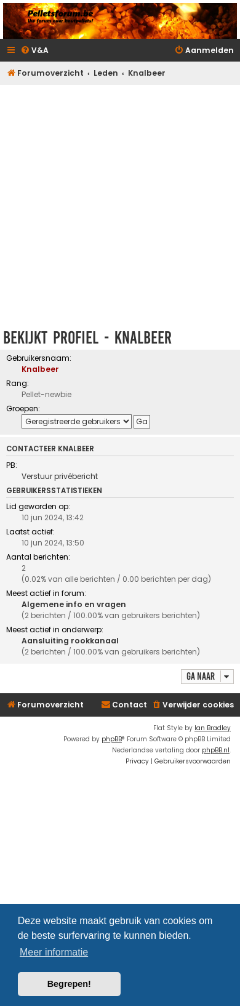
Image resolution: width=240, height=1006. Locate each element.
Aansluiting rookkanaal (70, 640)
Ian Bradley (212, 728)
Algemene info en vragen (74, 604)
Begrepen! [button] (69, 984)
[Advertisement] (118, 202)
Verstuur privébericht (60, 476)
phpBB (112, 739)
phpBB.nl (216, 750)
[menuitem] (34, 50)
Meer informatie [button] (54, 952)
